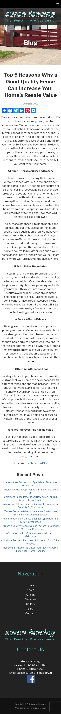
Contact (30, 613)
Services (30, 599)
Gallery (30, 604)
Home (30, 585)
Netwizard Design (38, 708)
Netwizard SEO (39, 463)
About (30, 590)
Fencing (30, 594)
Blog (30, 608)
